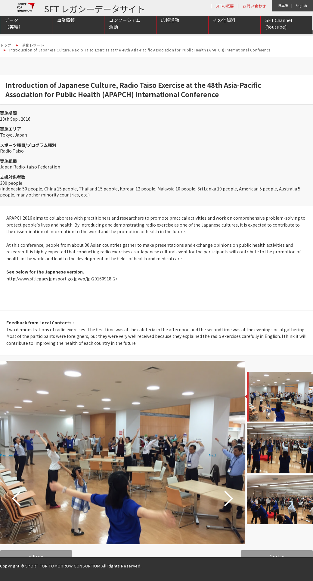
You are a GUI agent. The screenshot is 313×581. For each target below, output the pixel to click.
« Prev (36, 556)
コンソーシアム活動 (124, 31)
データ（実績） (14, 31)
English (301, 5)
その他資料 (224, 27)
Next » (276, 556)
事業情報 (66, 27)
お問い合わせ (254, 6)
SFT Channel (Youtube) (278, 31)
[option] (122, 452)
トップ (5, 45)
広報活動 (170, 27)
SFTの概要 (224, 6)
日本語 (283, 5)
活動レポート (33, 45)
